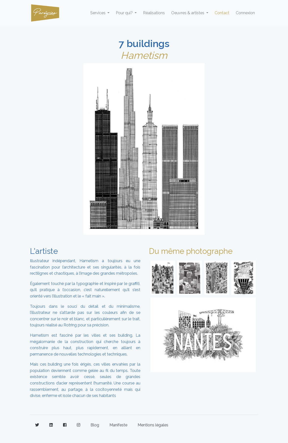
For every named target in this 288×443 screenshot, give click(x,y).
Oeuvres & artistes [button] (188, 13)
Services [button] (98, 13)
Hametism (144, 55)
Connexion (245, 13)
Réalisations (154, 13)
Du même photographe (191, 251)
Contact (222, 13)
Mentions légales (153, 425)
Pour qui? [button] (125, 13)
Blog (95, 425)
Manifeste (118, 425)
